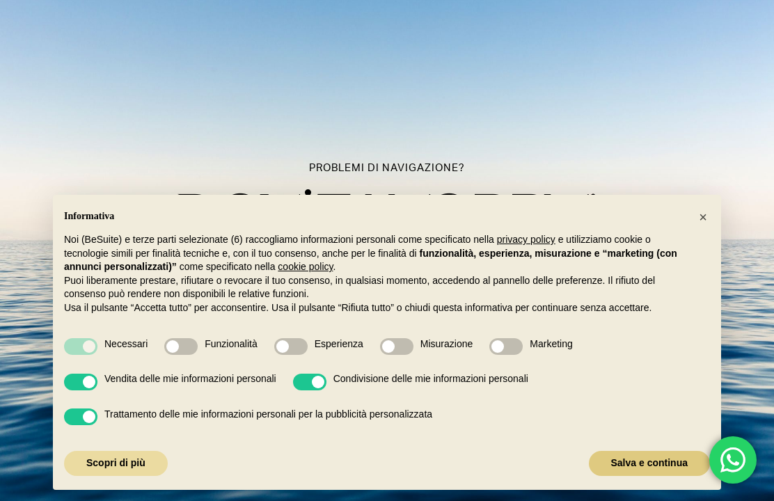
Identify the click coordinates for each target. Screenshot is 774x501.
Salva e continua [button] (649, 462)
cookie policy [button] (305, 266)
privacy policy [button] (526, 239)
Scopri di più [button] (115, 462)
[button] (703, 217)
